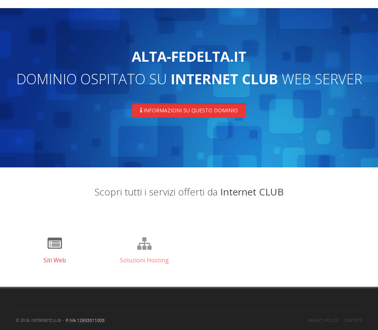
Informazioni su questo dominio (189, 110)
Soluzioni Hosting (144, 260)
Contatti (353, 320)
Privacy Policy (323, 320)
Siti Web (55, 260)
